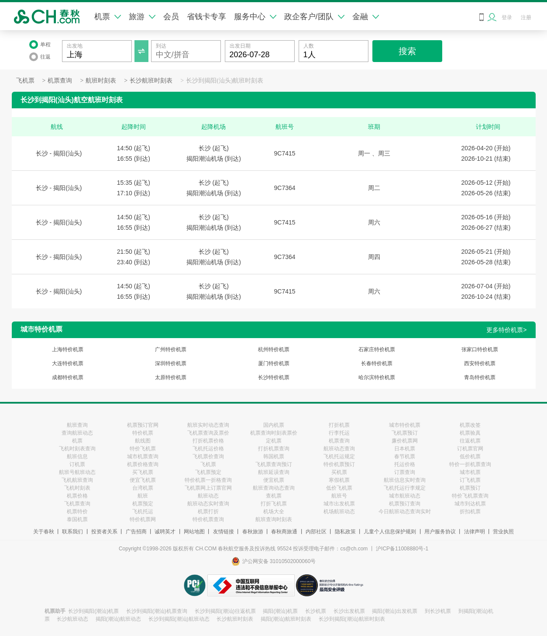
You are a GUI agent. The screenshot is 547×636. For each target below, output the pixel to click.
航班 (143, 496)
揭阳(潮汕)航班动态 (118, 619)
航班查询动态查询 (274, 488)
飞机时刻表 (77, 488)
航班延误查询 (273, 472)
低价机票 (470, 456)
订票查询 (404, 472)
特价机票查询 (208, 519)
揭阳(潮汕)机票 (280, 611)
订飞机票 (470, 480)
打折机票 (339, 425)
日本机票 (404, 449)
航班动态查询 (339, 449)
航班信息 (77, 456)
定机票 (274, 441)
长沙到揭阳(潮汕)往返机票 (225, 611)
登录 (507, 17)
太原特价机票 (170, 377)
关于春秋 (43, 532)
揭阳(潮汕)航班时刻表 (286, 619)
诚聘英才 (165, 532)
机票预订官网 (142, 425)
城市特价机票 (404, 425)
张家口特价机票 (479, 349)
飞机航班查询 (77, 480)
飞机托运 (142, 511)
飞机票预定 (208, 472)
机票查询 (60, 80)
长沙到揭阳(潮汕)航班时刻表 (352, 619)
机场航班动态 (339, 511)
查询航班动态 (77, 433)
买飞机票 (142, 472)
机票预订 (470, 488)
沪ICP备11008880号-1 (402, 549)
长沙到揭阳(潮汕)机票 (93, 611)
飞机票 (25, 80)
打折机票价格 (208, 441)
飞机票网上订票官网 (208, 488)
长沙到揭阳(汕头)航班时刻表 (224, 80)
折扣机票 (470, 511)
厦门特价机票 (273, 363)
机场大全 (273, 511)
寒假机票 (339, 480)
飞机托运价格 (208, 449)
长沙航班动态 (72, 619)
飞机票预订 (405, 433)
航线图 (143, 441)
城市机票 (470, 472)
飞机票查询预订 (273, 464)
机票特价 (77, 511)
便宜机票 (273, 480)
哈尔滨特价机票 (376, 377)
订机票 (77, 464)
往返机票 (470, 441)
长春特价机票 (376, 363)
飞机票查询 (77, 504)
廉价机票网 (405, 441)
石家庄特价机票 (376, 349)
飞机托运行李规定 (405, 488)
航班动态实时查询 (208, 504)
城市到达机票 (470, 504)
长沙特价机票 (273, 377)
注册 (526, 17)
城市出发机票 (339, 504)
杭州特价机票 (273, 349)
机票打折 (208, 511)
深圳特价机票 (170, 363)
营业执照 (503, 532)
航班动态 (208, 496)
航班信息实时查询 (405, 480)
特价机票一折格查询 (208, 480)
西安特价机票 (479, 363)
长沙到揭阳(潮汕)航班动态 (179, 619)
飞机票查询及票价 (208, 433)
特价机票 (142, 433)
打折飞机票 (274, 504)
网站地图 (194, 532)
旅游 (142, 16)
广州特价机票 (170, 349)
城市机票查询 (142, 456)
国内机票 (273, 425)
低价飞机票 (339, 488)
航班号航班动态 (77, 472)
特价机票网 (143, 519)
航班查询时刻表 (273, 519)
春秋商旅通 (284, 532)
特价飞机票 (143, 449)
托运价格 (404, 464)
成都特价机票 (67, 377)
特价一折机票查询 (470, 464)
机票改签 (470, 425)
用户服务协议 (440, 532)
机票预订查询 (404, 504)
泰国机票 (77, 519)
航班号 (339, 496)
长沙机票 (315, 611)
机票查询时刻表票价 (273, 433)
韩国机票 (273, 456)
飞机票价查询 (208, 456)
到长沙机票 (438, 611)
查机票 (274, 496)
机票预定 (142, 504)
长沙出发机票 (349, 611)
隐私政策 (345, 532)
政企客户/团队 (314, 16)
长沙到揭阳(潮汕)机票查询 (156, 611)
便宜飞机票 (143, 480)
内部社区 (316, 532)
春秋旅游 (252, 532)
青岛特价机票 (479, 377)
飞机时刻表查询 (77, 449)
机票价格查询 (142, 464)
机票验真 (470, 433)
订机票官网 (470, 449)
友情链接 (223, 532)
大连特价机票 (67, 363)
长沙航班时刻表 (151, 80)
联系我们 (72, 532)
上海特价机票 (67, 349)
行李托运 (339, 433)
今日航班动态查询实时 (404, 511)
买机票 (339, 472)
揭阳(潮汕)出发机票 (394, 611)
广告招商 (136, 532)
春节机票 (404, 456)
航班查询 (77, 425)
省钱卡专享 (206, 16)
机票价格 (77, 496)
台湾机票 (142, 488)
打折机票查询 (273, 449)
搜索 (407, 51)
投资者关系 (104, 532)
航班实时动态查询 (208, 425)
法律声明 (474, 532)
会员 (171, 16)
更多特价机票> (506, 329)
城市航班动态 (404, 496)
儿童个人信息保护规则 (390, 532)
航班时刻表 (101, 80)
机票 (107, 16)
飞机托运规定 (339, 456)
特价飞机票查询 (470, 496)
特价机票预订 (339, 464)
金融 (365, 16)
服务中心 (255, 16)
